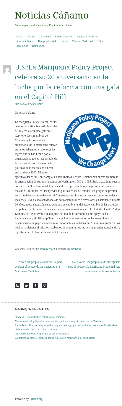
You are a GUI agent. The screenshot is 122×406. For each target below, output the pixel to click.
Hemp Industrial (47, 41)
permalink (76, 248)
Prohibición (22, 45)
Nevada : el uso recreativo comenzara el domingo (40, 317)
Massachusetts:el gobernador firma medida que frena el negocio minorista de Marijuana (59, 321)
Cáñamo (30, 36)
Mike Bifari (37, 103)
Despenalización (64, 36)
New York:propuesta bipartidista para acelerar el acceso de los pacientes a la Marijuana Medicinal (38, 266)
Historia (64, 41)
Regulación (38, 45)
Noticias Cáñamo (52, 15)
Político (101, 41)
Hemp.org (37, 398)
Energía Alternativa (87, 36)
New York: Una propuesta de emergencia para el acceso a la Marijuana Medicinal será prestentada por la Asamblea (94, 266)
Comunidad (45, 36)
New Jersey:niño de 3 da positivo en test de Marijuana (42, 333)
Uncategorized (47, 248)
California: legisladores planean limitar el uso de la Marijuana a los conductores (55, 338)
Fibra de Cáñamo (25, 41)
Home (19, 36)
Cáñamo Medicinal (82, 41)
